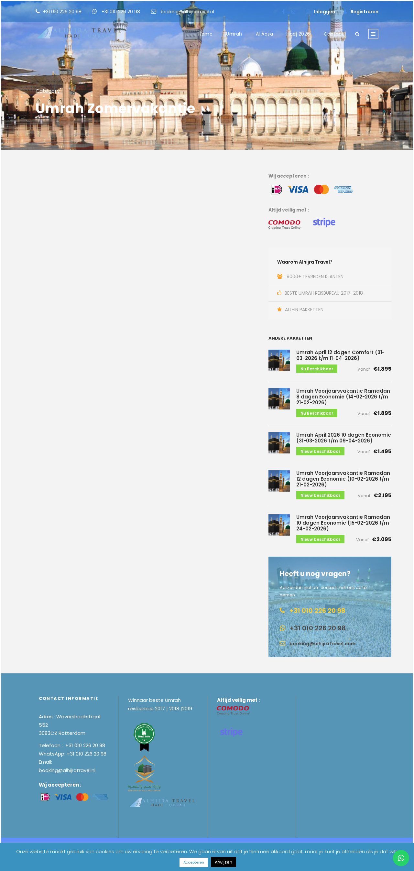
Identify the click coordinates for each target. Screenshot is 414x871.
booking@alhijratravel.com (322, 643)
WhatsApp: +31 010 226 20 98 (72, 753)
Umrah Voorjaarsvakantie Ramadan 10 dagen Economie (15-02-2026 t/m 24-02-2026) (343, 523)
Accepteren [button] (193, 862)
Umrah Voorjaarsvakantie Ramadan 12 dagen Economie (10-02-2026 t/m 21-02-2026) (343, 479)
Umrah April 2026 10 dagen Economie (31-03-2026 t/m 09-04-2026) (343, 437)
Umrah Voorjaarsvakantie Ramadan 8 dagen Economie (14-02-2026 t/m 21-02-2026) (343, 396)
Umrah (234, 34)
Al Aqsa (264, 34)
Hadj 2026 (298, 34)
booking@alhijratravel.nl (187, 11)
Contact (334, 34)
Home (205, 34)
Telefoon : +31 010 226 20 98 (72, 745)
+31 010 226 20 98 (63, 11)
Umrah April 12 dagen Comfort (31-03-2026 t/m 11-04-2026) (340, 355)
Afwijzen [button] (223, 862)
